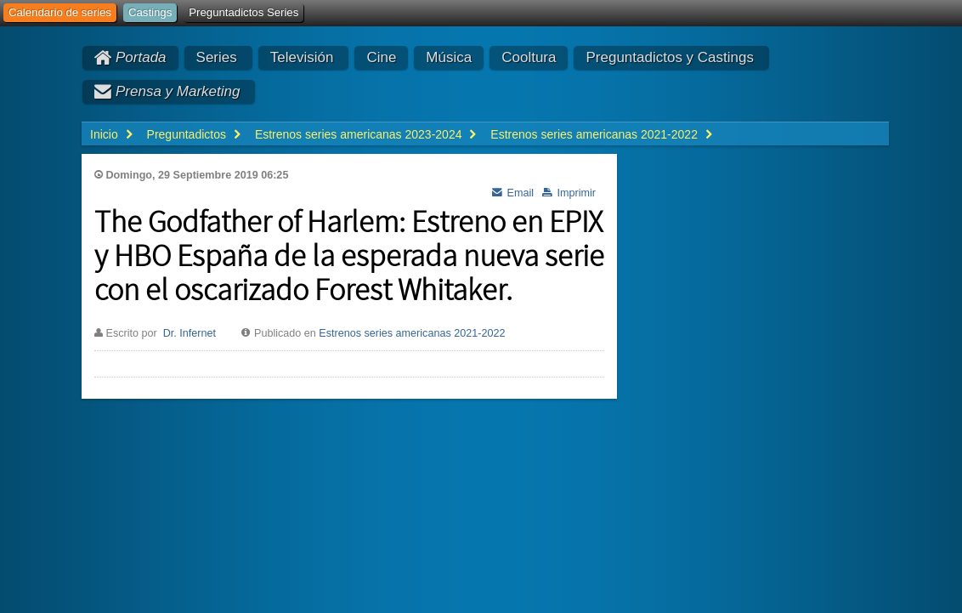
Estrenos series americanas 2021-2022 (412, 333)
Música (449, 57)
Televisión (302, 57)
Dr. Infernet (189, 333)
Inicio (104, 134)
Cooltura (528, 57)
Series (216, 57)
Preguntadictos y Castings (670, 57)
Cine (381, 57)
